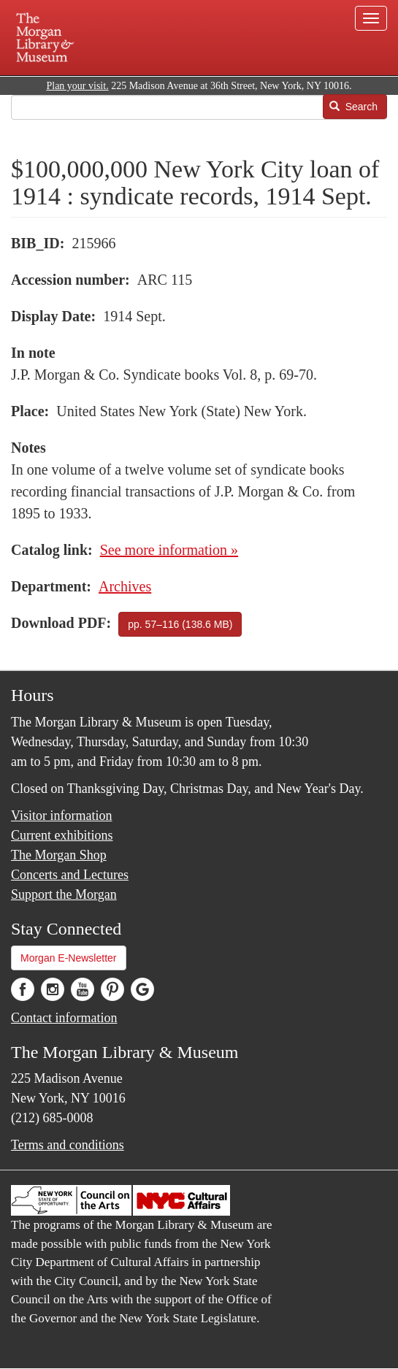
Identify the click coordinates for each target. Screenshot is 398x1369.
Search (353, 106)
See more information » (169, 550)
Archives (125, 586)
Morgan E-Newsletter (68, 958)
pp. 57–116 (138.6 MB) (180, 624)
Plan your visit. (77, 85)
